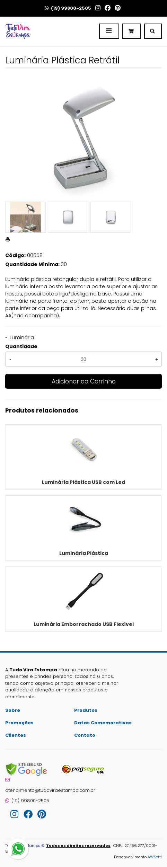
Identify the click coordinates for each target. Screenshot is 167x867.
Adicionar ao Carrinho (84, 381)
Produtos (85, 710)
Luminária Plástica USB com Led (83, 482)
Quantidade (21, 346)
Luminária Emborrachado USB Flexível (84, 624)
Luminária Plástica (83, 553)
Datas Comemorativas (103, 722)
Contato (84, 735)
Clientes (15, 735)
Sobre (12, 710)
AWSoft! (155, 857)
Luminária (22, 337)
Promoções (19, 722)
